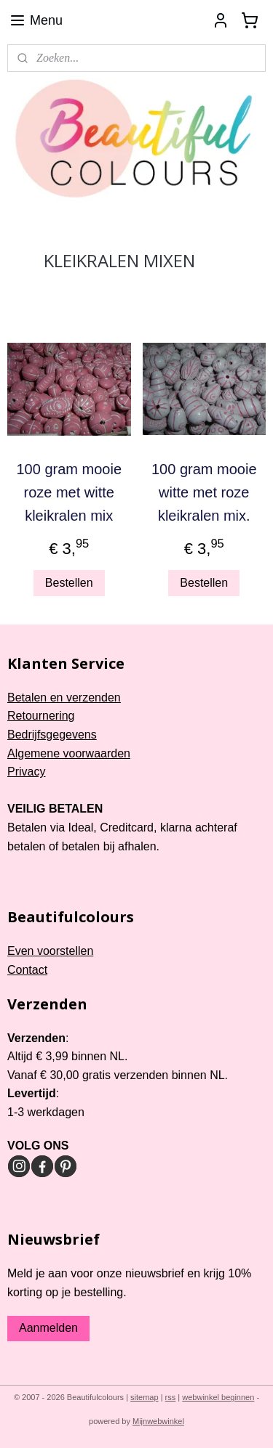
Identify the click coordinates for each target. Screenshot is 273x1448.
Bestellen (69, 583)
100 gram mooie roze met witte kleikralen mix (69, 491)
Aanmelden (48, 1328)
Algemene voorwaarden (68, 753)
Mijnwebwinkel (158, 1421)
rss (170, 1397)
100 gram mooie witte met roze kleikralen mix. (204, 491)
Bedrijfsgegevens (52, 734)
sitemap (144, 1397)
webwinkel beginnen (218, 1397)
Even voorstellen (50, 951)
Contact (27, 970)
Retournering (41, 715)
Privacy (26, 771)
